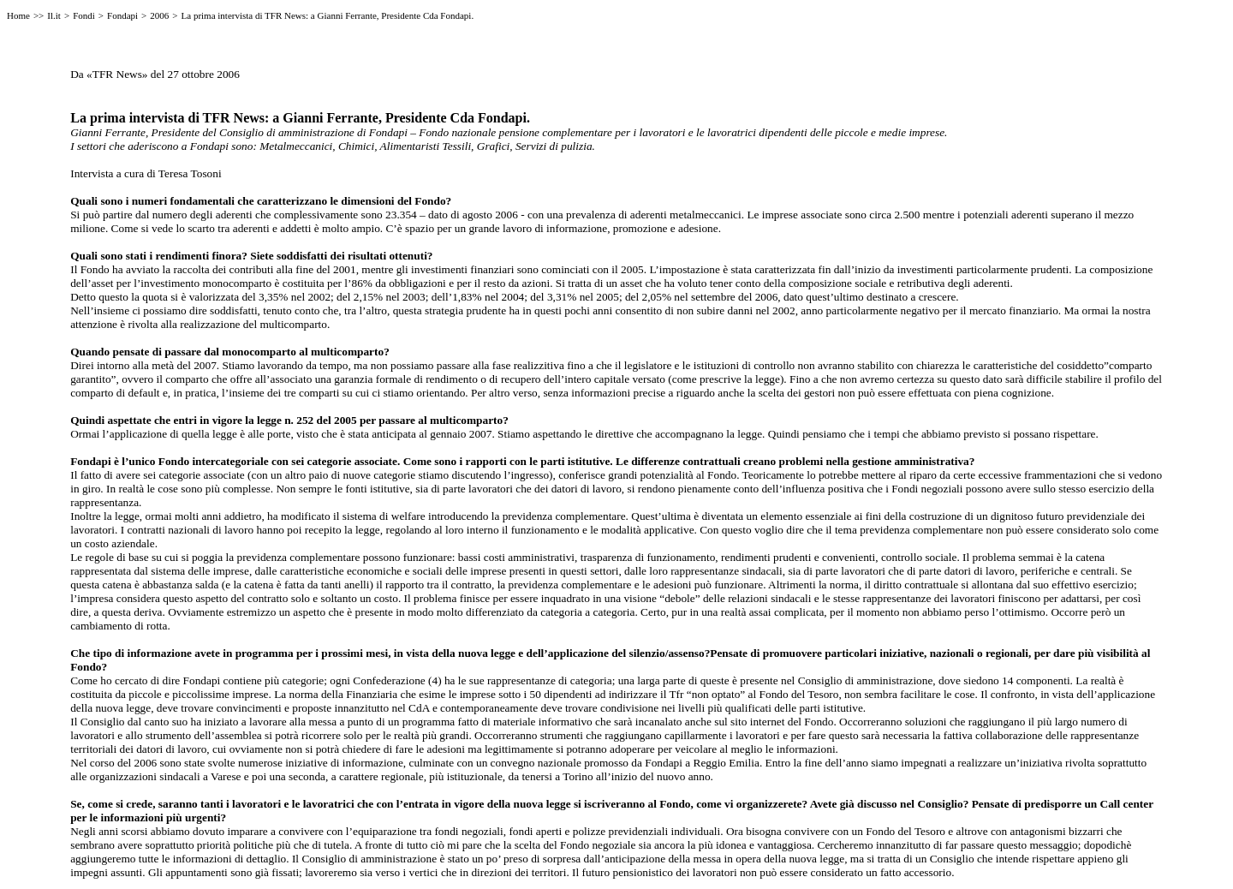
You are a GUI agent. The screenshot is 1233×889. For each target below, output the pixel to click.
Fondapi (122, 15)
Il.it (54, 15)
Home (18, 15)
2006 (159, 15)
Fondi (84, 15)
